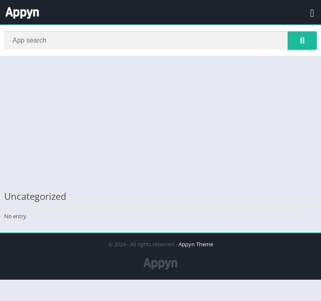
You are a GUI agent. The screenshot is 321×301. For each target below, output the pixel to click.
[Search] (160, 40)
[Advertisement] (160, 122)
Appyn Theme (195, 244)
